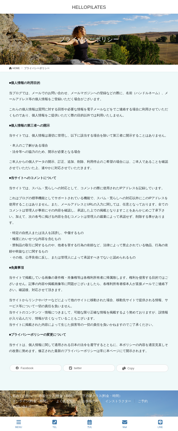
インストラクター (118, 401)
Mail (124, 424)
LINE (160, 424)
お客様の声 (90, 401)
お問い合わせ (22, 406)
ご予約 (143, 401)
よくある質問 (66, 401)
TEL (54, 424)
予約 (89, 424)
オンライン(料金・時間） (31, 401)
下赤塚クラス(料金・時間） (102, 396)
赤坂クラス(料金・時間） (57, 396)
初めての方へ (22, 396)
